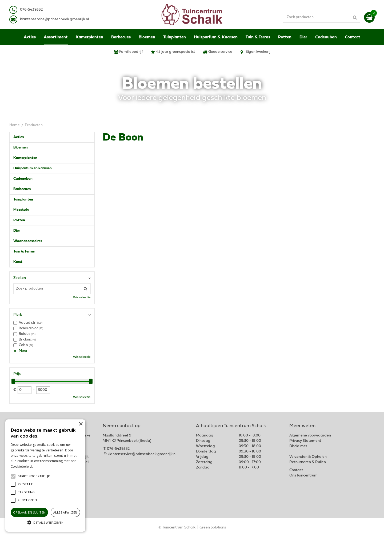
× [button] (81, 424)
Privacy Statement (305, 441)
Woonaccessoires (27, 241)
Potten (19, 220)
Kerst (17, 262)
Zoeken (19, 278)
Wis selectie (82, 297)
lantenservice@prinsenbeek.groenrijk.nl (55, 19)
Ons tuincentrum (303, 475)
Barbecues (22, 189)
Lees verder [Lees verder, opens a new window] (43, 466)
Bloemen (20, 147)
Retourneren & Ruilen (307, 462)
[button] (34, 476)
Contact (296, 470)
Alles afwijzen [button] (65, 512)
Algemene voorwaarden (310, 435)
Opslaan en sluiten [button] (29, 512)
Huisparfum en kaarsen (32, 168)
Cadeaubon (23, 179)
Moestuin (21, 210)
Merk (17, 314)
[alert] (45, 475)
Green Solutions (212, 527)
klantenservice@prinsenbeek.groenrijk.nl (141, 454)
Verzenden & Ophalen (308, 457)
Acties (18, 137)
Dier (16, 231)
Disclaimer (298, 446)
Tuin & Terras (24, 251)
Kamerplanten (25, 158)
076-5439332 (118, 449)
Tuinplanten (23, 199)
